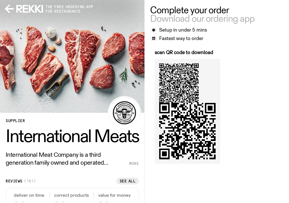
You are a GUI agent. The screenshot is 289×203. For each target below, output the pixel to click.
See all (128, 181)
